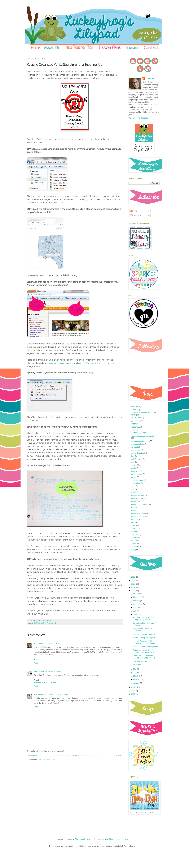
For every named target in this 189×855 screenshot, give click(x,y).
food (132, 464)
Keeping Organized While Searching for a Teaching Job (145, 644)
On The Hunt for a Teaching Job (45, 623)
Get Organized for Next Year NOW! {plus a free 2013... (144, 653)
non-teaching (136, 500)
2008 (133, 693)
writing (133, 551)
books (133, 432)
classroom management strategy (143, 438)
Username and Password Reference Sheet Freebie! (144, 659)
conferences (135, 452)
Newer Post (32, 755)
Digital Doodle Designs (84, 841)
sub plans (134, 536)
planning (134, 509)
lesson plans (136, 485)
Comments (135, 217)
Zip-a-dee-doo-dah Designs (120, 841)
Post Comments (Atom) (47, 760)
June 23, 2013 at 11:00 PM (50, 671)
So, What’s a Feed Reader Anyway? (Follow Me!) (143, 620)
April (135, 674)
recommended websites (140, 518)
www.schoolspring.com (60, 363)
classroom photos (138, 446)
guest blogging (136, 476)
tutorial (133, 545)
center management (138, 435)
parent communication (139, 506)
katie (36, 644)
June (135, 616)
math (133, 494)
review (133, 524)
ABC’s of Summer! (140, 663)
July (135, 613)
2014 (133, 589)
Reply (36, 663)
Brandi (37, 671)
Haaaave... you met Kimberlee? (145, 636)
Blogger (136, 848)
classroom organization (140, 443)
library (133, 488)
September (137, 606)
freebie (133, 467)
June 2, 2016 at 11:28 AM (59, 694)
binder (133, 426)
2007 (133, 696)
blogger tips (135, 429)
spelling (134, 533)
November (137, 599)
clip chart (134, 449)
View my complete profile (138, 118)
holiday (133, 479)
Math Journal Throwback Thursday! (142, 631)
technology (135, 542)
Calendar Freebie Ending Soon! (145, 648)
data (132, 458)
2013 (133, 592)
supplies (134, 539)
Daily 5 (133, 411)
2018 (133, 579)
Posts (133, 213)
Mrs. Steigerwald (41, 694)
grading (134, 470)
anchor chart (136, 423)
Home (75, 755)
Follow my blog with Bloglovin (144, 639)
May (135, 671)
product (134, 512)
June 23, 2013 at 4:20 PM (49, 644)
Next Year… (137, 667)
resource (134, 521)
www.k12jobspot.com (89, 363)
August (136, 609)
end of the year (136, 461)
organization (135, 503)
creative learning (137, 455)
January (136, 685)
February (137, 681)
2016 (133, 582)
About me (134, 408)
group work (135, 473)
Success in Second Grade (45, 683)
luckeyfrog (149, 78)
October (136, 602)
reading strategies (138, 515)
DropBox (114, 199)
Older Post (117, 755)
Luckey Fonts (136, 420)
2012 (133, 689)
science (134, 527)
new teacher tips (137, 497)
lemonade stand (137, 482)
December (137, 596)
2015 (133, 586)
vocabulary (135, 548)
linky (132, 491)
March (136, 678)
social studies (136, 530)
